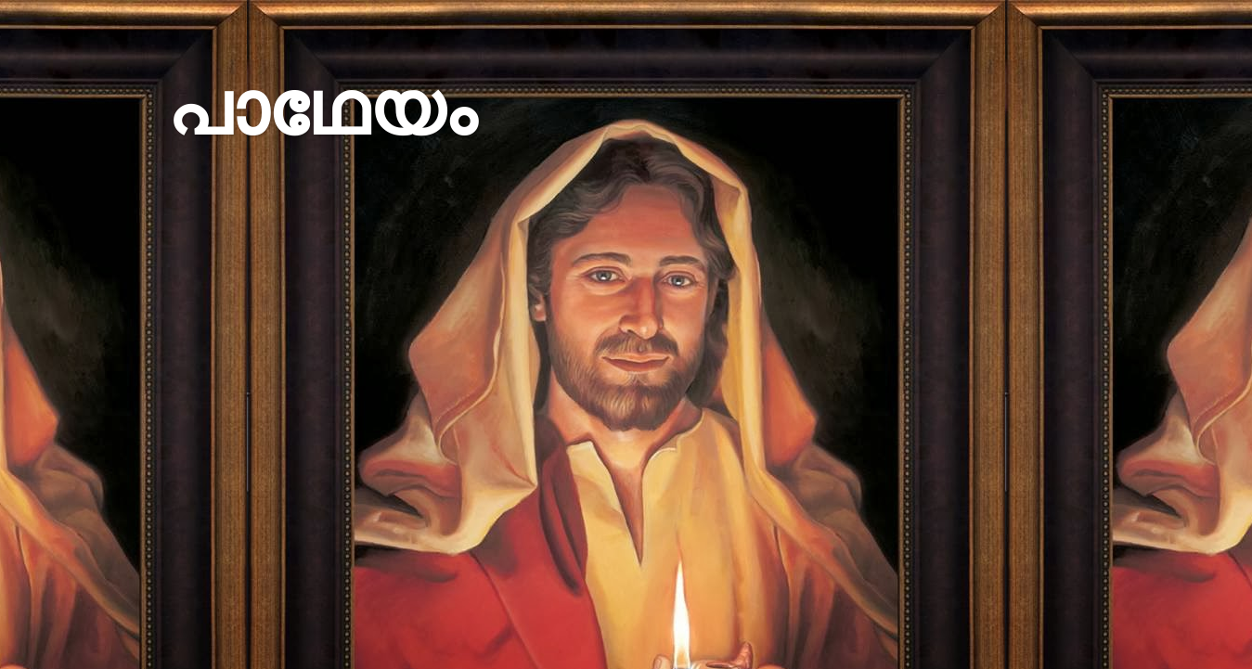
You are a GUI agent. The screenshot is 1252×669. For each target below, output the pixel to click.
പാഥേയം (321, 109)
